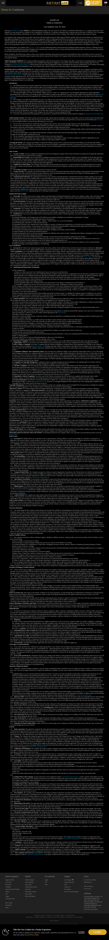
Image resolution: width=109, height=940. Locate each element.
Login (80, 3)
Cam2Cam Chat (9, 899)
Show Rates (28, 884)
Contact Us (67, 887)
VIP (6, 894)
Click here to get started (90, 909)
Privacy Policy (24, 191)
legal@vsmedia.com (38, 346)
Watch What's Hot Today (12, 889)
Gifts (46, 884)
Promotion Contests (30, 891)
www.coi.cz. (85, 691)
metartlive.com (16, 30)
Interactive (8, 884)
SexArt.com (87, 889)
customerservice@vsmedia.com (21, 64)
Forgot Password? (69, 882)
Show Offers (28, 894)
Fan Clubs (28, 889)
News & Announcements (71, 891)
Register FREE (9, 880)
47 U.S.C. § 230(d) (34, 47)
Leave (85, 932)
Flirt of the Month (30, 896)
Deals (7, 907)
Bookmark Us (88, 882)
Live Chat (8, 882)
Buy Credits (8, 903)
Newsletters (67, 889)
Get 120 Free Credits (90, 880)
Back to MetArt (88, 886)
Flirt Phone (8, 905)
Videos (7, 891)
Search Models (29, 882)
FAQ (65, 884)
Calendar (7, 887)
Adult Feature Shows (31, 887)
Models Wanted (29, 880)
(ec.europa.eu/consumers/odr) (82, 695)
